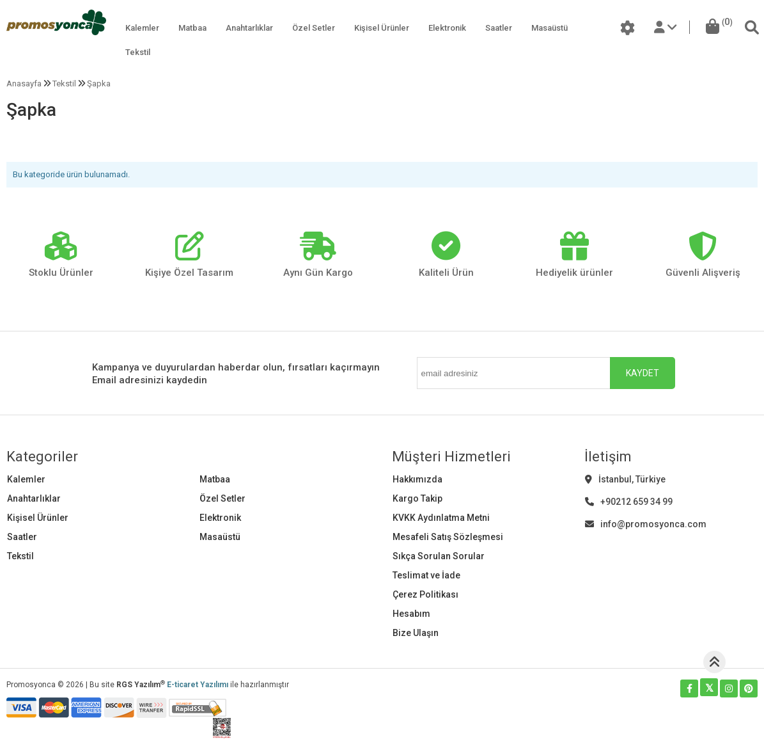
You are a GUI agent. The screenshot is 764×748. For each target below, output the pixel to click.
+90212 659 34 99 (629, 502)
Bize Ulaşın (416, 633)
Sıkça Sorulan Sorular (439, 556)
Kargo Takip (417, 498)
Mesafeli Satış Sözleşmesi (448, 537)
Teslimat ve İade (426, 575)
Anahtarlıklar (249, 28)
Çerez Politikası (425, 594)
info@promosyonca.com (645, 524)
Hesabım (411, 614)
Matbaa (192, 28)
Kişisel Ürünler (381, 28)
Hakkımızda (417, 479)
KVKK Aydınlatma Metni (441, 518)
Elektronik (447, 28)
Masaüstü (549, 28)
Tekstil (137, 52)
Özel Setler (313, 28)
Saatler (498, 28)
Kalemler (142, 28)
